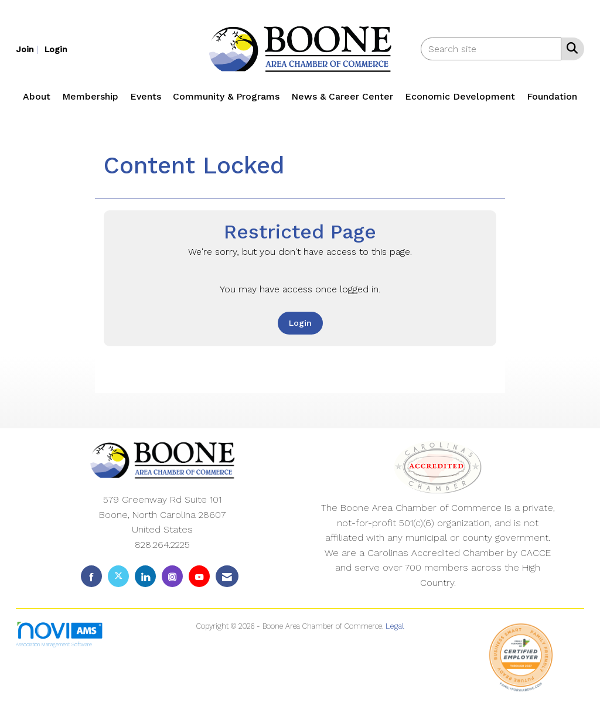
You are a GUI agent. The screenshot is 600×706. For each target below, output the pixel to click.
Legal (395, 626)
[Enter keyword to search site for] (491, 48)
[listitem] (29, 48)
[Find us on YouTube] (199, 576)
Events (145, 96)
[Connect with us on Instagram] (172, 576)
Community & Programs (226, 96)
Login (300, 323)
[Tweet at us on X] (118, 576)
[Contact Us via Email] (227, 576)
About (36, 96)
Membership (90, 96)
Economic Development (460, 96)
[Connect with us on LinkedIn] (145, 576)
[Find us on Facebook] (91, 576)
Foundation (552, 96)
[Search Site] (569, 48)
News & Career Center (342, 96)
